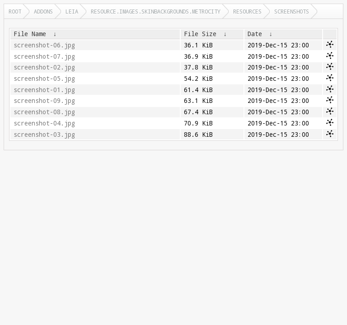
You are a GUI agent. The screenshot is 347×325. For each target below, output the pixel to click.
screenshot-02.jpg (44, 67)
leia (72, 11)
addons (43, 11)
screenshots (291, 11)
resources (247, 11)
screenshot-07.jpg (44, 56)
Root (15, 11)
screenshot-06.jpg (44, 45)
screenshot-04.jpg (44, 123)
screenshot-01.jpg (44, 90)
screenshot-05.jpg (44, 78)
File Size (200, 34)
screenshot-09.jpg (44, 101)
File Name (30, 34)
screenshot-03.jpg (44, 134)
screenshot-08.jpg (44, 112)
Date (255, 34)
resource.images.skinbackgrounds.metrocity (155, 11)
